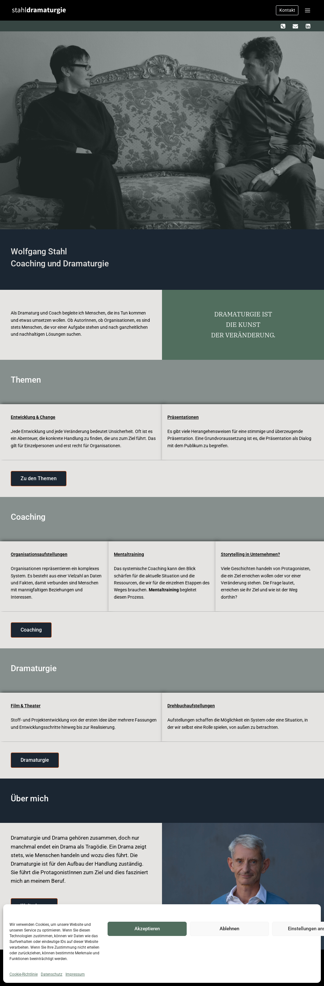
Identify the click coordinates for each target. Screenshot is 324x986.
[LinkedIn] (307, 26)
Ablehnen (229, 929)
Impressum (75, 974)
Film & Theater (25, 705)
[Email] (295, 26)
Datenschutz (51, 974)
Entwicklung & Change (33, 417)
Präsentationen (183, 417)
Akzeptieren (147, 929)
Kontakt (287, 10)
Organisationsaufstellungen (39, 554)
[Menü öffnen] (307, 10)
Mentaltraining (129, 554)
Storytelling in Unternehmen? (250, 554)
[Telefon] (283, 26)
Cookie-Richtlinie (23, 974)
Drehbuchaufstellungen (191, 705)
